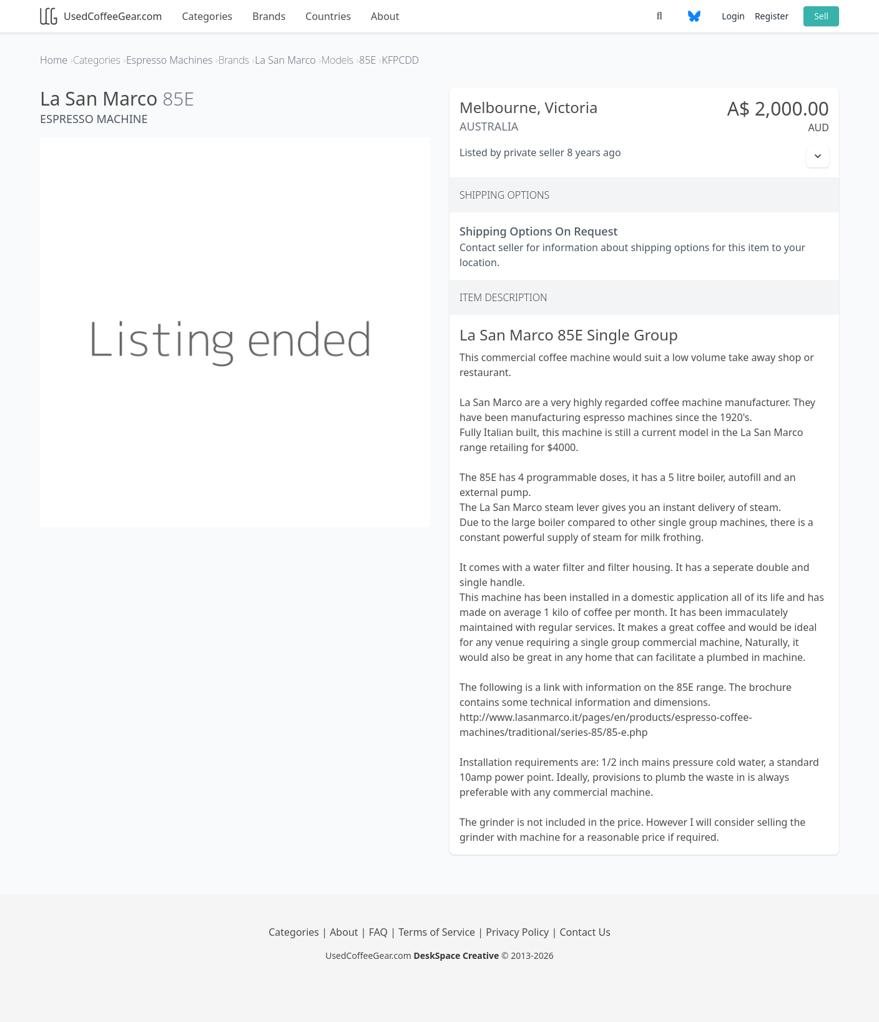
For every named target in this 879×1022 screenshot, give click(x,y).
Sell (821, 16)
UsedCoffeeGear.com (101, 16)
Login (733, 16)
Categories (207, 16)
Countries (328, 16)
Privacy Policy (518, 932)
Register (771, 16)
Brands (268, 16)
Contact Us (584, 932)
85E (178, 98)
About (385, 16)
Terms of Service (438, 932)
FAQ (380, 932)
